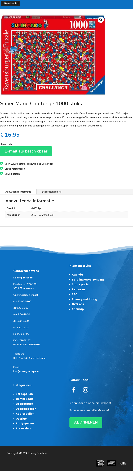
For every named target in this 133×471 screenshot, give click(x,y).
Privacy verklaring (84, 299)
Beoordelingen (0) (52, 191)
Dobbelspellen (26, 409)
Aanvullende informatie (18, 191)
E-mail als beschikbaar (26, 151)
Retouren (78, 289)
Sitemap (78, 309)
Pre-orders (23, 428)
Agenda (77, 274)
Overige (21, 418)
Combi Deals (24, 399)
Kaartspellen (25, 413)
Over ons (78, 304)
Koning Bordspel (37, 453)
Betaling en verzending (88, 279)
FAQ (74, 294)
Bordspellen (24, 394)
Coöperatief (24, 404)
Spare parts (80, 284)
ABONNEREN (86, 422)
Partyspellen (25, 423)
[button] (101, 20)
